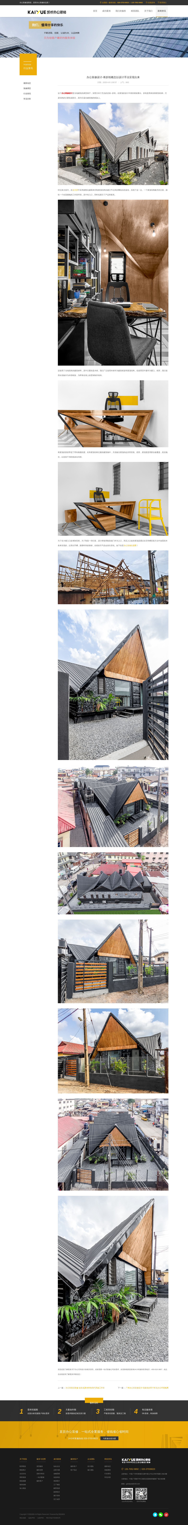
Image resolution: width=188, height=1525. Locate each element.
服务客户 (40, 1481)
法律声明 (40, 1518)
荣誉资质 (23, 1477)
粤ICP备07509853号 (53, 1518)
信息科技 (57, 1477)
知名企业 (57, 1466)
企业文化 (23, 1474)
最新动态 (27, 83)
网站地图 (23, 1518)
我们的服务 (121, 11)
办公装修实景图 (130, 545)
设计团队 (90, 1466)
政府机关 (57, 1492)
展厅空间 (57, 1496)
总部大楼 (57, 1470)
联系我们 (163, 3)
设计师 (75, 190)
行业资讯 (27, 94)
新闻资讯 (162, 11)
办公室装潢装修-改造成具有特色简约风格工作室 (85, 1388)
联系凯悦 (23, 1466)
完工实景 (57, 1499)
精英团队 (135, 11)
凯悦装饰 (47, 12)
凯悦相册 (23, 1481)
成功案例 (106, 11)
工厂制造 (57, 1485)
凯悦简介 (23, 1470)
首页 (95, 11)
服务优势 (40, 1470)
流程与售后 (40, 1474)
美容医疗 (57, 1481)
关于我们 (148, 11)
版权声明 (31, 1518)
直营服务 (40, 1466)
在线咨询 (151, 3)
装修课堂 (27, 88)
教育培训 (57, 1488)
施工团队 (90, 1470)
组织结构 (23, 1485)
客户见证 (73, 1470)
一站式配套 (40, 1477)
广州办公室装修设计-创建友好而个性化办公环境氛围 (147, 1388)
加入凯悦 (23, 1488)
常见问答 (27, 99)
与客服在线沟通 (109, 1438)
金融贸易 (57, 1474)
